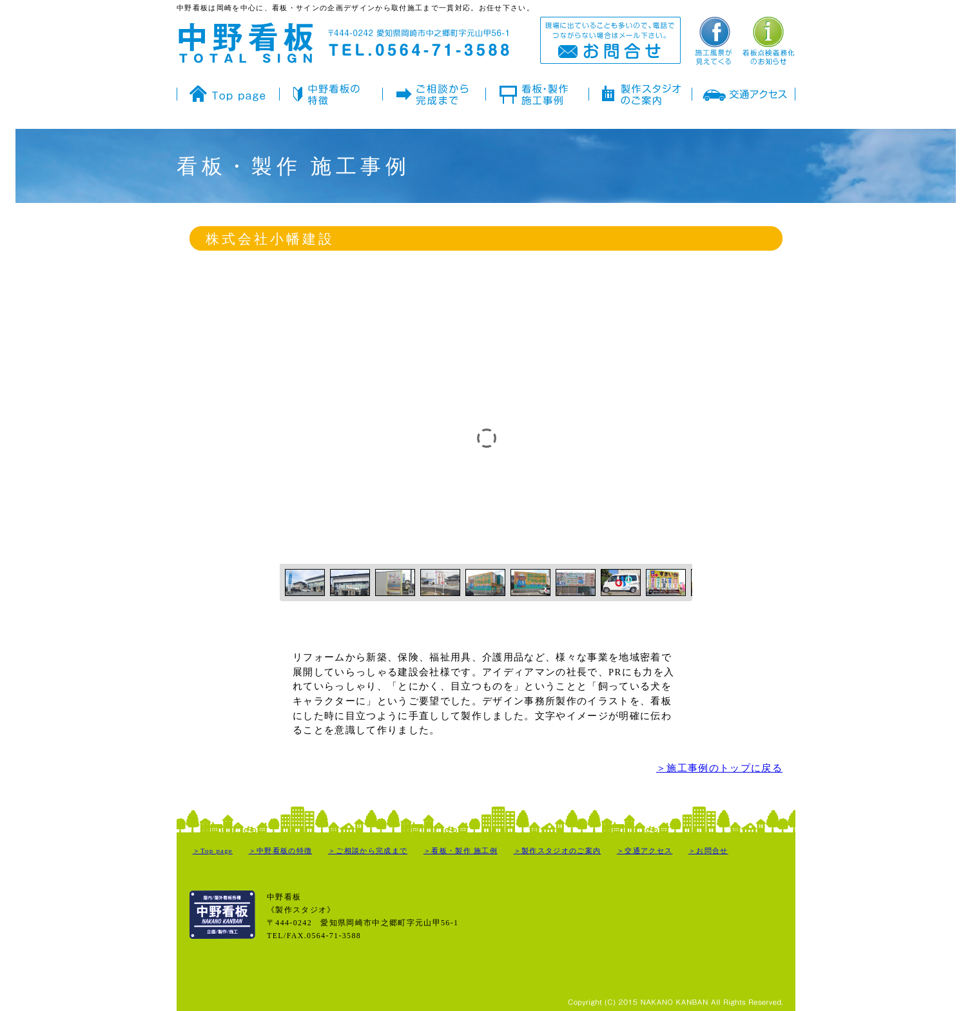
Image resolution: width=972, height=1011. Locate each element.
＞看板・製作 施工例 (460, 850)
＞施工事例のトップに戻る (719, 768)
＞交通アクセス (644, 850)
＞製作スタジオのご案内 (557, 850)
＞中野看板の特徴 (281, 850)
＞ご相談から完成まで (367, 850)
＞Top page (213, 850)
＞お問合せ (708, 850)
